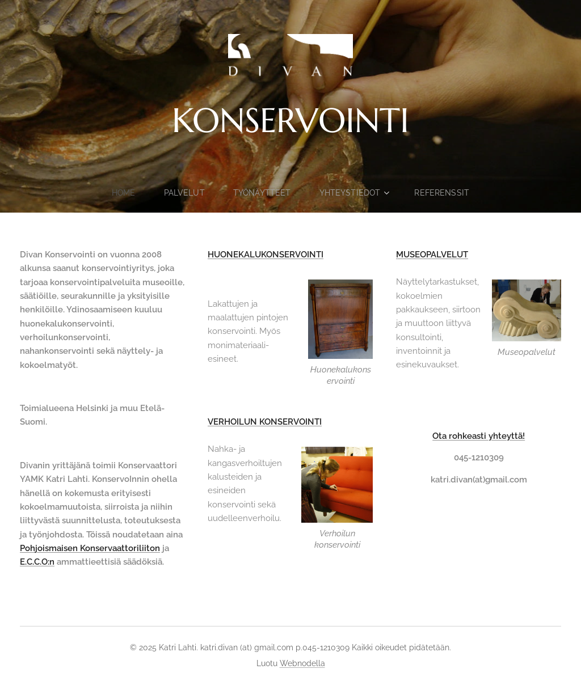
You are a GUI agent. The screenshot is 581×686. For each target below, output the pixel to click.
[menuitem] (124, 193)
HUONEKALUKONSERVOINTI (265, 254)
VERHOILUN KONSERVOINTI (265, 422)
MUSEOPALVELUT (432, 254)
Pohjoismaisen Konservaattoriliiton (90, 548)
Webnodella (302, 663)
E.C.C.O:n (37, 562)
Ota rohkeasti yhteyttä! (478, 436)
